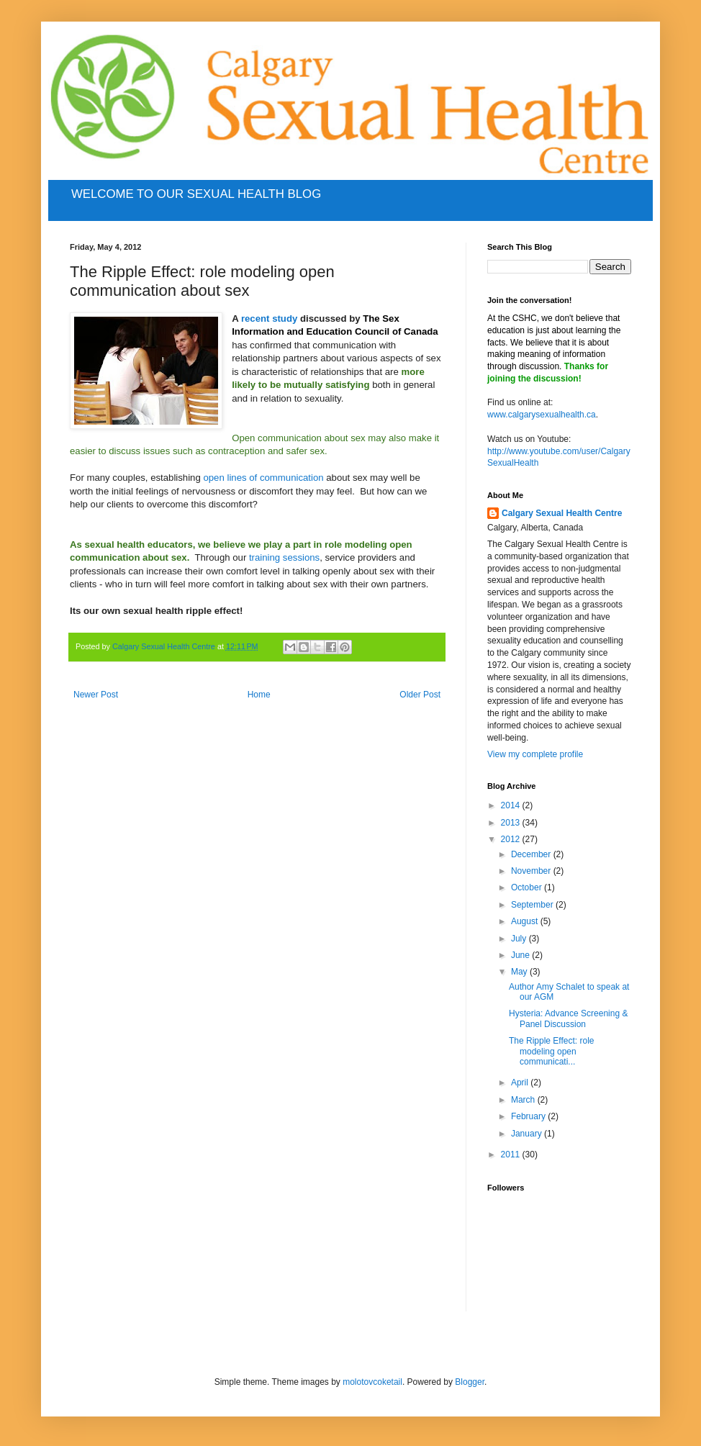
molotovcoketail (372, 1382)
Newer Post (95, 695)
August (526, 921)
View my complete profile (535, 754)
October (527, 887)
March (524, 1100)
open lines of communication (263, 477)
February (529, 1116)
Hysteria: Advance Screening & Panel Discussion (568, 1018)
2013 (512, 823)
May (520, 972)
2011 (512, 1154)
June (521, 955)
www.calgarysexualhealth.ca (541, 415)
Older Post (419, 695)
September (533, 905)
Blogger (469, 1382)
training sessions (284, 557)
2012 (512, 839)
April (520, 1082)
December (532, 854)
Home (259, 695)
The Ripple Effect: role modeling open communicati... (551, 1051)
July (520, 939)
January (527, 1134)
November (532, 871)
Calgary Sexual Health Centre (562, 513)
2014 (512, 805)
